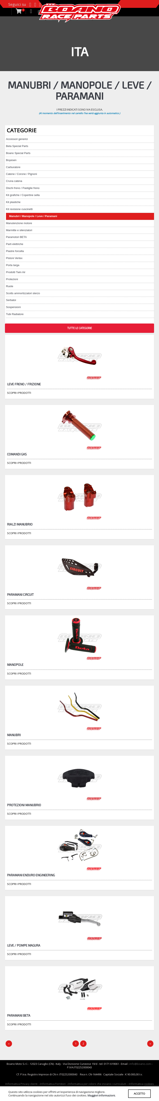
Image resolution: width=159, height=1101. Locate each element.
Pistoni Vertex (14, 258)
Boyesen (11, 160)
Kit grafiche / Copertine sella (23, 195)
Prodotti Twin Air (15, 272)
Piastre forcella (15, 251)
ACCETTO (139, 1093)
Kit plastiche (13, 202)
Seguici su (17, 4)
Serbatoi (11, 300)
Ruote (9, 286)
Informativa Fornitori (53, 1084)
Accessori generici (17, 139)
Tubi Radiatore (15, 314)
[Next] (150, 1043)
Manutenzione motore (19, 223)
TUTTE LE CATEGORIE (79, 328)
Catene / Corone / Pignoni (21, 174)
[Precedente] (9, 1043)
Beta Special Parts (17, 146)
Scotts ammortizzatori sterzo (23, 293)
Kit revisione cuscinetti (19, 209)
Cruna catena (14, 181)
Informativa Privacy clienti (21, 1084)
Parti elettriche (14, 244)
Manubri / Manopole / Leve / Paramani (33, 216)
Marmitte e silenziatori (19, 230)
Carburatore (13, 167)
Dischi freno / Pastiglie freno (23, 188)
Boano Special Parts (18, 153)
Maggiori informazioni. (102, 1095)
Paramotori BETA (16, 237)
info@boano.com (140, 1064)
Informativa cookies (141, 1084)
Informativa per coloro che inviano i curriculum (97, 1084)
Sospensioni (13, 307)
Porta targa (12, 265)
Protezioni (12, 279)
